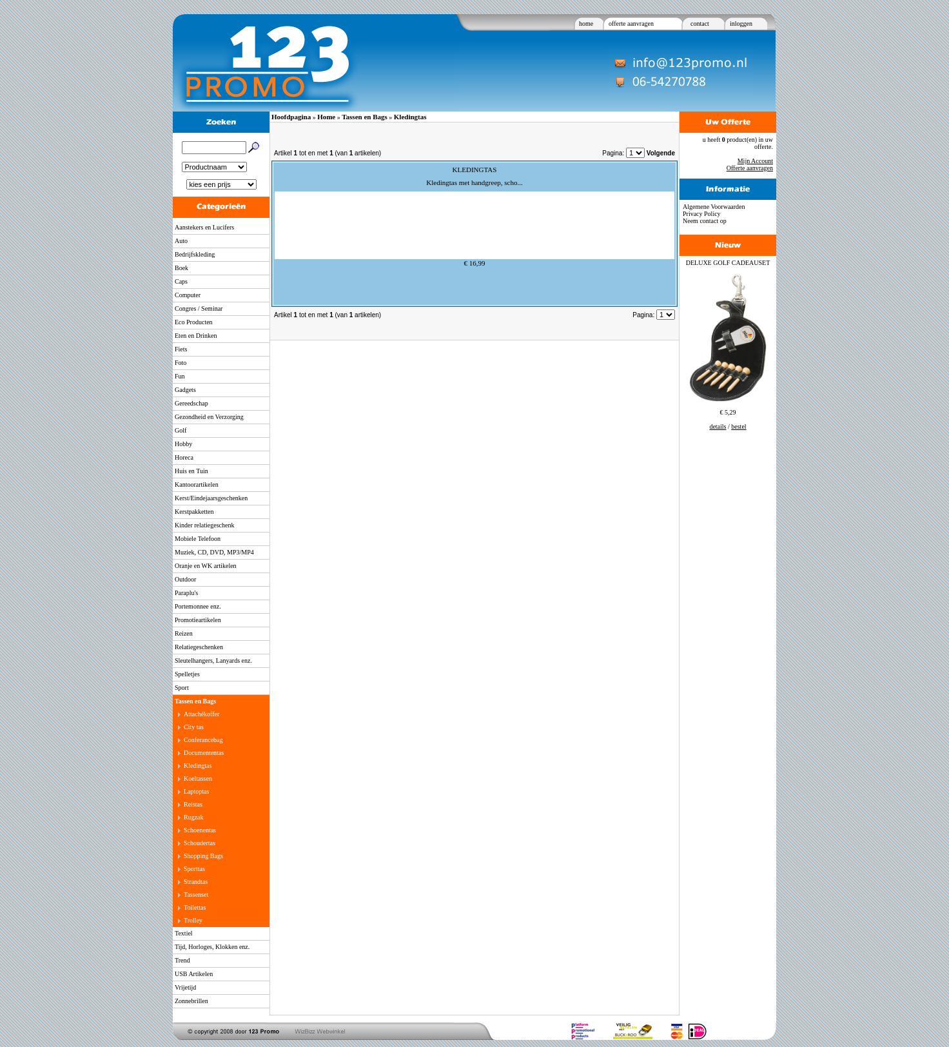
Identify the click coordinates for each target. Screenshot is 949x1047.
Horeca (184, 457)
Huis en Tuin (191, 471)
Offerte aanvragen (750, 167)
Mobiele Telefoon (197, 538)
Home (326, 117)
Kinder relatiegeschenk (204, 525)
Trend (182, 960)
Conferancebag (203, 739)
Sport (182, 687)
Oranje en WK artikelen (206, 565)
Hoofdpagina (291, 117)
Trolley (193, 920)
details (717, 426)
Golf (180, 430)
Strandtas (196, 881)
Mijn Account (755, 160)
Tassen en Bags (195, 701)
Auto (181, 240)
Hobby (183, 443)
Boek (181, 267)
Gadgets (185, 389)
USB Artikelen (194, 973)
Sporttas (194, 868)
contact (699, 23)
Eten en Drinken (196, 335)
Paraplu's (186, 592)
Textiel (184, 933)
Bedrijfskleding (195, 254)
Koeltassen (198, 778)
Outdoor (185, 579)
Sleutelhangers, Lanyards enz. (213, 660)
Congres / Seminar (198, 308)
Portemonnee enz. (198, 606)
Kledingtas (197, 765)
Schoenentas (200, 830)
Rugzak (194, 817)
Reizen (184, 633)
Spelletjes (187, 674)
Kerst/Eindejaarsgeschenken (211, 498)
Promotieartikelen (198, 619)
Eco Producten (194, 322)
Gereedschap (191, 403)
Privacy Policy (702, 213)
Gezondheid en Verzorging (209, 416)
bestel (738, 426)
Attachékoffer (201, 714)
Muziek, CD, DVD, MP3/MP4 (214, 552)
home (586, 23)
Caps (181, 281)
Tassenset (196, 894)
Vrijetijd (185, 987)
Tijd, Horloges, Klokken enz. (212, 946)
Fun (180, 376)
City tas (194, 726)
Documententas (204, 752)
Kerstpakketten (194, 511)
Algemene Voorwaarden (714, 206)
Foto (180, 362)
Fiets (181, 349)
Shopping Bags (203, 855)
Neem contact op (705, 220)
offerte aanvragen (631, 23)
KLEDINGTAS (475, 169)
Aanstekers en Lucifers (204, 227)
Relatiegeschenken (199, 647)
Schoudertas (199, 842)
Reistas (193, 804)
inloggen (741, 23)
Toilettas (195, 907)
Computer (188, 294)
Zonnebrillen (191, 1000)
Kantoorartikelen (197, 484)
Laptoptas (196, 791)
